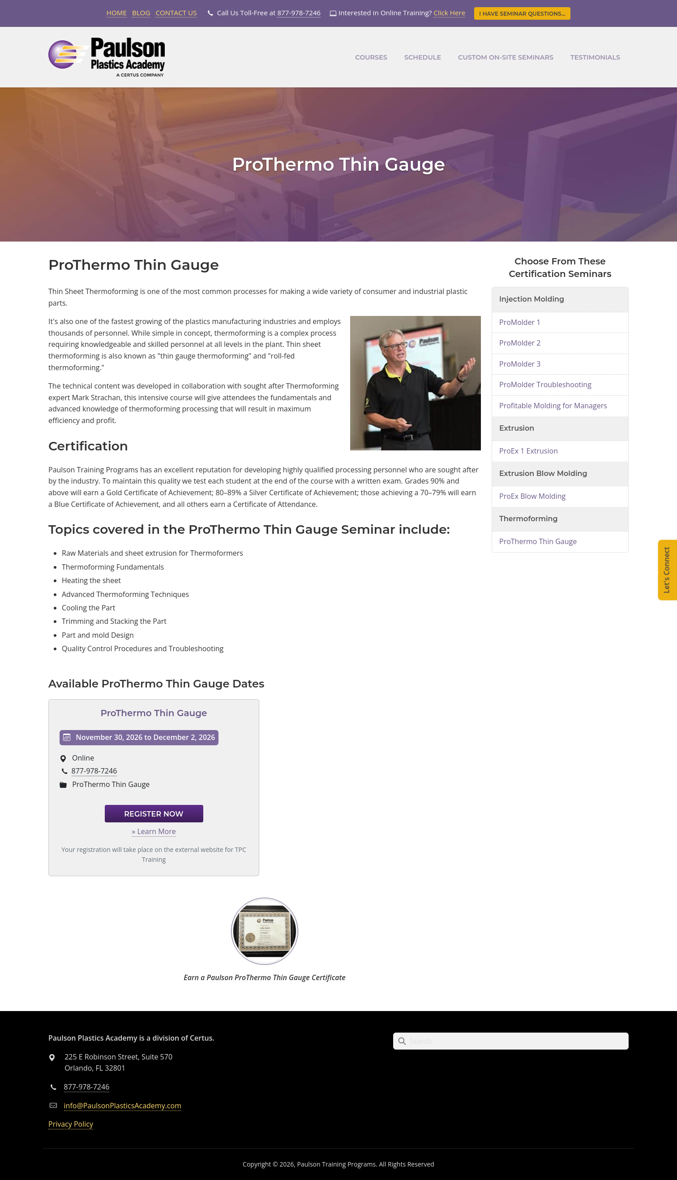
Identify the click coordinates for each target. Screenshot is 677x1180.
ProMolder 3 (519, 364)
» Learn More (154, 831)
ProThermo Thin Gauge (153, 713)
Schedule (422, 57)
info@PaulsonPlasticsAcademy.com (122, 1106)
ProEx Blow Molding (532, 496)
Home (117, 12)
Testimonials (595, 57)
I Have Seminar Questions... (522, 13)
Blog (141, 12)
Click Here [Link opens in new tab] (449, 12)
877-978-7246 (299, 12)
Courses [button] (371, 57)
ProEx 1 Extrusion (528, 451)
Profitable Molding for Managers (553, 406)
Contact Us (176, 12)
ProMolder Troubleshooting (545, 384)
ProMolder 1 (519, 322)
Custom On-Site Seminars (505, 57)
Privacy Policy (70, 1124)
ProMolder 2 (519, 343)
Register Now (154, 814)
